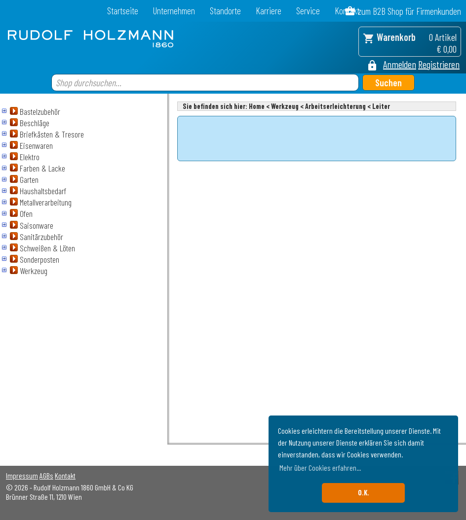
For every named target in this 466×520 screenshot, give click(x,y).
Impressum (22, 475)
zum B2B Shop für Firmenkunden (409, 11)
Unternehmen (174, 10)
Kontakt (65, 475)
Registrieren (439, 64)
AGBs (46, 475)
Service (308, 10)
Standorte (225, 10)
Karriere (268, 10)
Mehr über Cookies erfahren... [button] (320, 467)
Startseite (122, 10)
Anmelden (399, 64)
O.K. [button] (363, 492)
